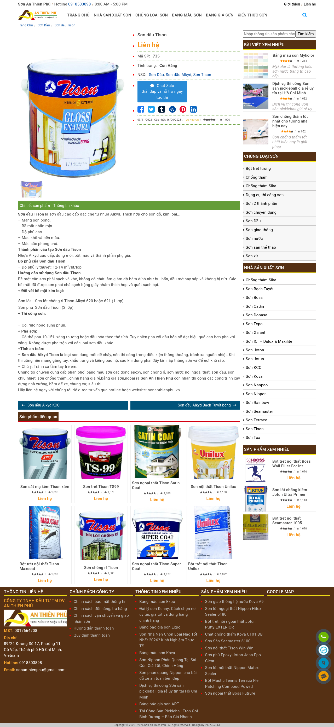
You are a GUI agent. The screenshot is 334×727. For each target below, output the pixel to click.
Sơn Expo (254, 324)
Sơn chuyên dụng (261, 212)
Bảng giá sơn (219, 15)
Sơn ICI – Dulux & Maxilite (269, 341)
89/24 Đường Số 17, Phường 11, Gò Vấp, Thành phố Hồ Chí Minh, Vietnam (33, 649)
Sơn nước (254, 238)
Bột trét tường (258, 168)
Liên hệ (310, 4)
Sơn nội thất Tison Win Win (229, 648)
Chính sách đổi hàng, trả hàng (100, 608)
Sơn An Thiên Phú (155, 725)
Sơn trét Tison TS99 (101, 486)
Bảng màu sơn (187, 15)
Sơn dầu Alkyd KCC (43, 405)
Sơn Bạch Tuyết (259, 289)
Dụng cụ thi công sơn (265, 195)
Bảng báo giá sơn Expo (159, 627)
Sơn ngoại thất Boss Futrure (230, 693)
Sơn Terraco (256, 420)
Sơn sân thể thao (261, 247)
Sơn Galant (255, 332)
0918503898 (79, 4)
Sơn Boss (254, 297)
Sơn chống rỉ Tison (101, 567)
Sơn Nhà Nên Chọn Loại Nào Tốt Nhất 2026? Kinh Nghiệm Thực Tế (168, 640)
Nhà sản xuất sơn (112, 15)
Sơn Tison (202, 74)
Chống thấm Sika (261, 186)
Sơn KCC (253, 367)
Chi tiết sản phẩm (35, 205)
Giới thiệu (292, 4)
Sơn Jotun (255, 359)
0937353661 (212, 725)
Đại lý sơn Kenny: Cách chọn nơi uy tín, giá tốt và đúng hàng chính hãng (168, 614)
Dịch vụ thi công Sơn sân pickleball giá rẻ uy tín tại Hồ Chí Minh (293, 88)
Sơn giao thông (259, 230)
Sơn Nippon (256, 394)
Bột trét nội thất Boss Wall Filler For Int (291, 463)
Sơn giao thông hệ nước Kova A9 (234, 601)
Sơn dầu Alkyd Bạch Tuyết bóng (204, 405)
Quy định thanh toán (92, 635)
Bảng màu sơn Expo (157, 601)
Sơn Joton (255, 350)
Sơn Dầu (156, 74)
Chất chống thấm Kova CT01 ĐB (234, 634)
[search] (306, 34)
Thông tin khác (66, 205)
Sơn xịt (252, 256)
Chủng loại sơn (151, 15)
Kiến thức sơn (252, 15)
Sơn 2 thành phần (261, 203)
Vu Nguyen (192, 119)
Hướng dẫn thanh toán (94, 628)
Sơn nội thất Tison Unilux (213, 486)
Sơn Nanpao (257, 385)
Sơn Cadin (255, 306)
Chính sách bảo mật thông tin (100, 601)
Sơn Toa (253, 437)
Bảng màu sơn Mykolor (293, 55)
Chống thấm (257, 177)
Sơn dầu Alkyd (178, 74)
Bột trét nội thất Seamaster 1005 (287, 520)
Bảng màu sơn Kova (157, 652)
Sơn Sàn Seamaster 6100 (228, 641)
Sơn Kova (254, 376)
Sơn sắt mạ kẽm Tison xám (44, 486)
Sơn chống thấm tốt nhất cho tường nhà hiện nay (290, 121)
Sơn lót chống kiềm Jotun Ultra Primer (289, 492)
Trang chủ (78, 15)
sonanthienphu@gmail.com (41, 669)
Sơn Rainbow (257, 402)
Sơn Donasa (256, 315)
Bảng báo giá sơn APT (159, 704)
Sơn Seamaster (259, 411)
